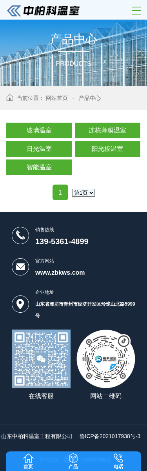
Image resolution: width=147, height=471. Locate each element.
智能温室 (39, 167)
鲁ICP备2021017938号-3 (110, 436)
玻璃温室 (39, 130)
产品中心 (90, 98)
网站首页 (57, 98)
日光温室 (39, 148)
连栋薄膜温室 (107, 130)
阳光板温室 (107, 148)
